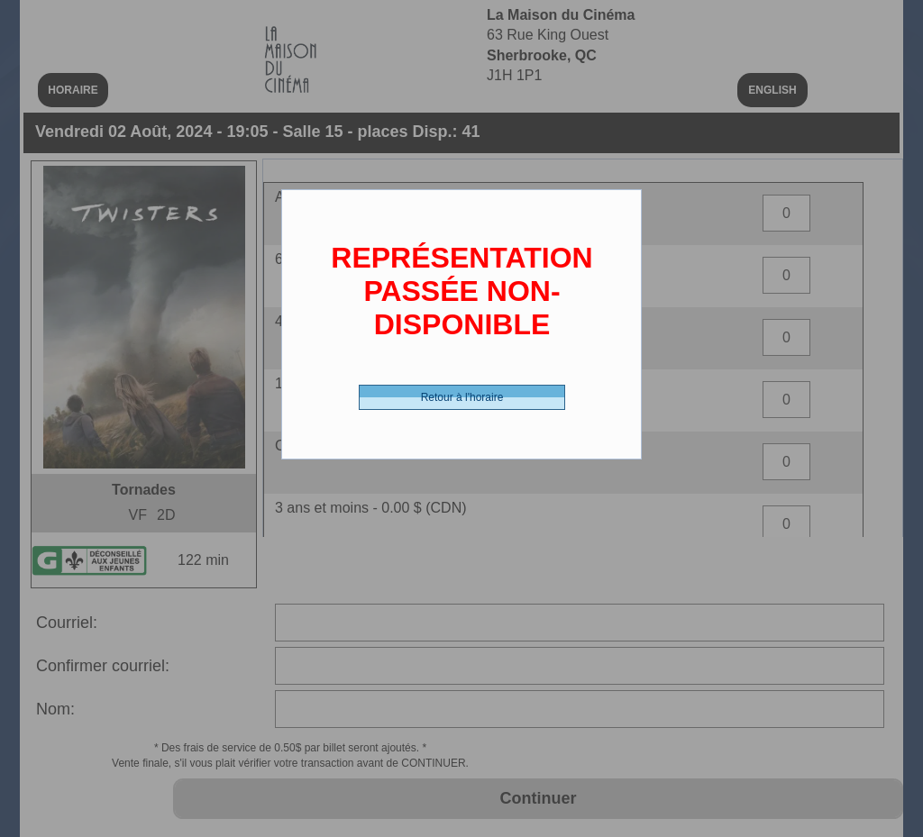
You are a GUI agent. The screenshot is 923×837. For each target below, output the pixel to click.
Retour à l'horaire (462, 397)
